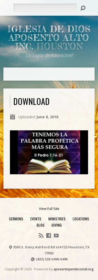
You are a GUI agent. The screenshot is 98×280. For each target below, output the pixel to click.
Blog (40, 225)
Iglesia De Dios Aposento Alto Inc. (49, 38)
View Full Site (49, 208)
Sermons (16, 218)
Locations (81, 218)
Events (35, 218)
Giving (56, 225)
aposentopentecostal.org (73, 269)
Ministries (57, 218)
